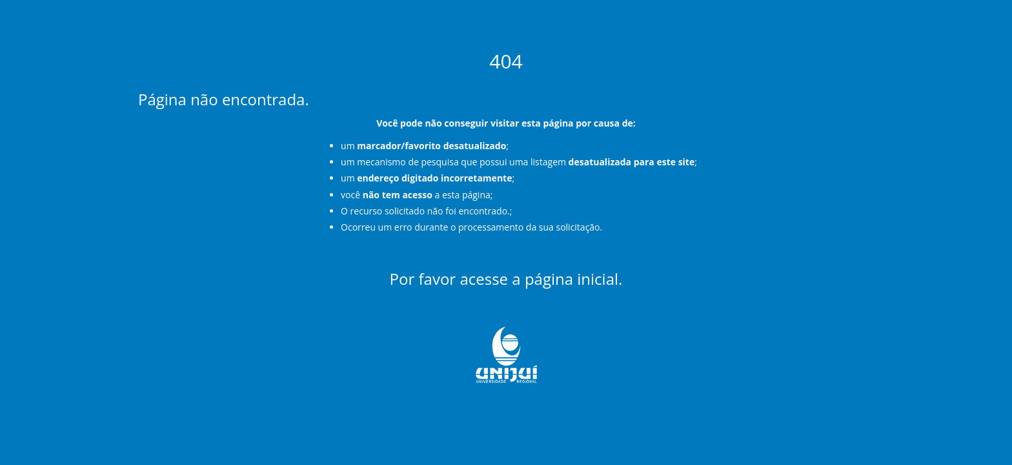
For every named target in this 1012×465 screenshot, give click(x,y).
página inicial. (574, 278)
